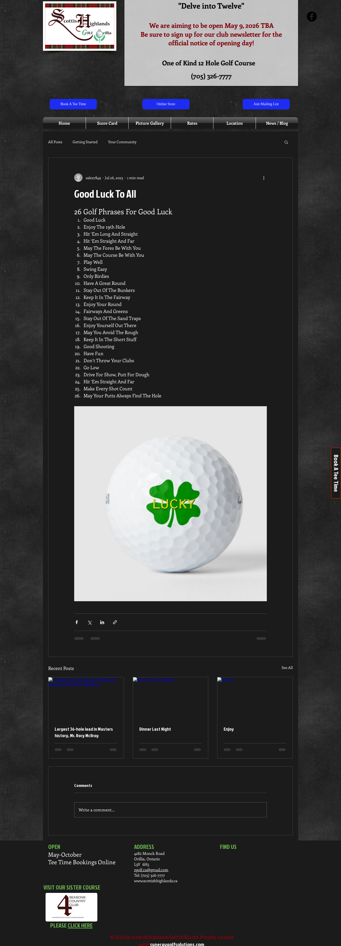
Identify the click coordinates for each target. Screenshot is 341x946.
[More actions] (264, 177)
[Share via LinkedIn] (102, 622)
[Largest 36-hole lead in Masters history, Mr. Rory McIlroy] (86, 698)
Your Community (122, 141)
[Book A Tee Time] (73, 104)
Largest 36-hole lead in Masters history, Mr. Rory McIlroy (84, 732)
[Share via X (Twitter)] (89, 622)
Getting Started (85, 141)
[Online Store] (166, 104)
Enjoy (229, 729)
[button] (286, 142)
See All (287, 667)
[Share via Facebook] (76, 622)
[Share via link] (114, 622)
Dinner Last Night (155, 729)
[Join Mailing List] (266, 104)
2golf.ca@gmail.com (151, 869)
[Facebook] (312, 16)
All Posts (55, 141)
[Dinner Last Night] (170, 698)
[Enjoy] (255, 698)
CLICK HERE (80, 925)
